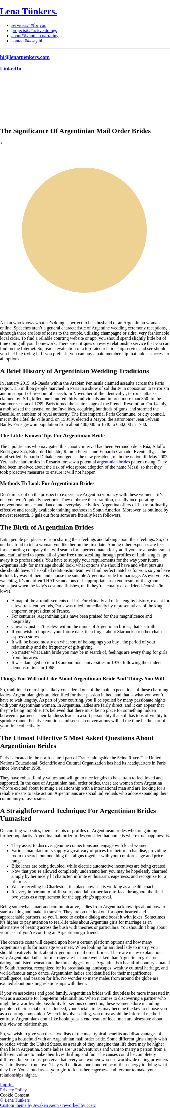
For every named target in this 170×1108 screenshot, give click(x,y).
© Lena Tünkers (15, 1100)
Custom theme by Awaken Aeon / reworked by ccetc (48, 1105)
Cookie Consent (14, 1095)
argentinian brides (113, 461)
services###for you (28, 25)
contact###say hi (26, 40)
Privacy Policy (13, 1089)
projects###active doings (34, 30)
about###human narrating (35, 35)
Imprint (7, 1084)
